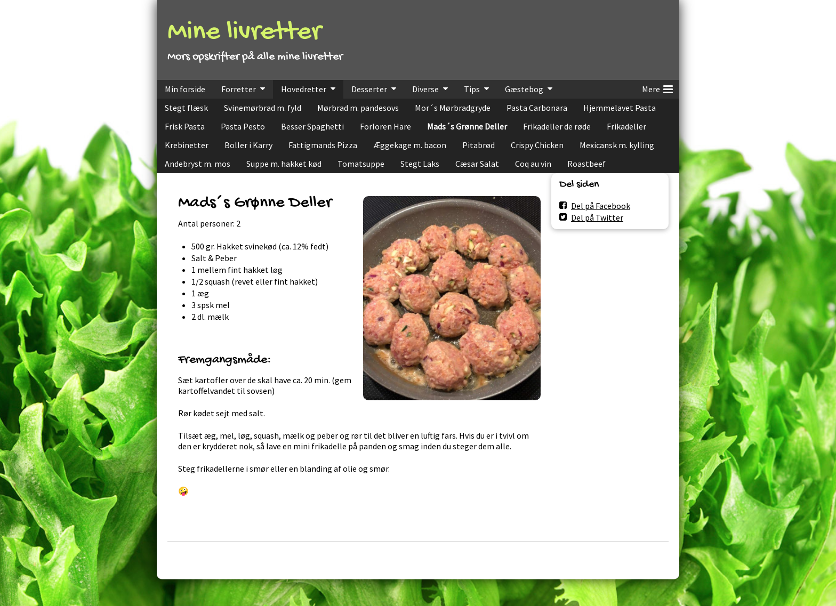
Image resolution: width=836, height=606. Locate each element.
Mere (657, 87)
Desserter (369, 89)
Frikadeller (626, 126)
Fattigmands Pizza (322, 145)
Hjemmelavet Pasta (619, 107)
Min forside (185, 89)
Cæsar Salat (477, 163)
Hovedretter (303, 89)
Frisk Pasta (185, 126)
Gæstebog (524, 89)
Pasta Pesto (243, 126)
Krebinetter (186, 145)
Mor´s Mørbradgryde (453, 107)
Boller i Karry (248, 145)
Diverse (425, 89)
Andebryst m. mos (197, 163)
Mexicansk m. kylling (617, 145)
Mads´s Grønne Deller (467, 126)
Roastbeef (586, 163)
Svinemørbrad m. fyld (262, 107)
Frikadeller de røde (557, 126)
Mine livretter (244, 33)
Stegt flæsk (186, 107)
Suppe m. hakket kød (283, 163)
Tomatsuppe (360, 163)
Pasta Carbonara (537, 107)
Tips (472, 89)
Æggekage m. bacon (409, 145)
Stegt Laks (419, 163)
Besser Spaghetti (312, 126)
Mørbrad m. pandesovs (358, 107)
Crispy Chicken (537, 145)
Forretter (238, 89)
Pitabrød (478, 145)
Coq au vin (533, 163)
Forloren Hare (385, 126)
